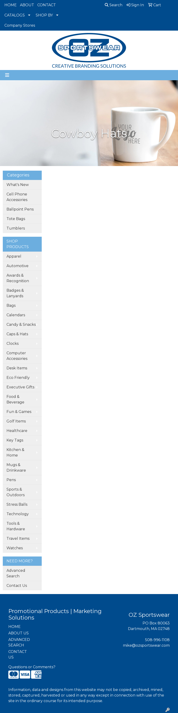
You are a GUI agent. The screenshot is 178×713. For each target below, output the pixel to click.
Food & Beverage (15, 399)
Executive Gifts (20, 387)
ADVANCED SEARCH (19, 642)
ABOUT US (18, 633)
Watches (14, 548)
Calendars (15, 315)
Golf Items (16, 421)
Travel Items (17, 538)
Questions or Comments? (31, 667)
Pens (11, 480)
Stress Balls (16, 504)
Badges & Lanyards (15, 293)
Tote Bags (15, 219)
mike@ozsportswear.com (146, 645)
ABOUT (27, 5)
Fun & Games (18, 411)
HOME (10, 5)
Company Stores (19, 25)
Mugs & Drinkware (16, 468)
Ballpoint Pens (20, 209)
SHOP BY (44, 15)
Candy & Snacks (21, 324)
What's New (17, 184)
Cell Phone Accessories (16, 197)
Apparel (13, 256)
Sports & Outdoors (15, 492)
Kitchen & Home (15, 452)
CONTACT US (17, 654)
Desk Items (16, 368)
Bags (11, 305)
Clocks (12, 343)
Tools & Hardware (15, 526)
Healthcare (16, 430)
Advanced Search (15, 573)
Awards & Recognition (17, 278)
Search (113, 5)
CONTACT (46, 5)
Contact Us (16, 585)
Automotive (17, 266)
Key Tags (14, 440)
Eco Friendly (18, 377)
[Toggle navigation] (7, 75)
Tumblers (15, 228)
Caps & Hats (17, 334)
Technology (17, 514)
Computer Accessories (16, 356)
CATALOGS (14, 15)
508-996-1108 (157, 640)
